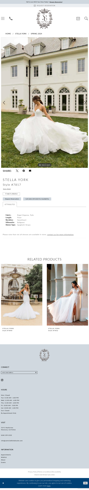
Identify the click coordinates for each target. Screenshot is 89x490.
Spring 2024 (36, 34)
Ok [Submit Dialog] (85, 485)
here (48, 487)
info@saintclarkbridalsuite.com (12, 442)
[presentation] (21, 296)
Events (3, 464)
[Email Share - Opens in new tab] (30, 171)
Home (8, 34)
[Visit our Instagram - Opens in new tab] (2, 382)
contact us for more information (60, 236)
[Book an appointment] (44, 5)
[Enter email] (21, 374)
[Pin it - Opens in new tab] (24, 171)
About (3, 462)
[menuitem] (11, 18)
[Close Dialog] (3, 485)
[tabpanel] (44, 103)
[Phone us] (11, 18)
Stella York (21, 34)
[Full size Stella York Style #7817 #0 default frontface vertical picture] (44, 103)
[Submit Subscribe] (40, 374)
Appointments (6, 456)
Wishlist (4, 459)
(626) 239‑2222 (6, 437)
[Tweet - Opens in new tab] (17, 171)
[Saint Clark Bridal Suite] (44, 18)
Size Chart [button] (7, 189)
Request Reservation (12, 200)
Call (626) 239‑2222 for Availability (41, 200)
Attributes (10, 206)
